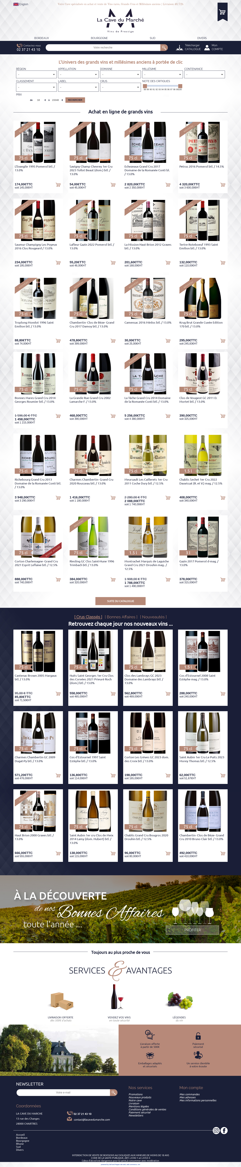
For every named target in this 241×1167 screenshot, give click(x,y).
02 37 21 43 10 (82, 1113)
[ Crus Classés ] (88, 617)
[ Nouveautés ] (153, 617)
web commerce (132, 1164)
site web (123, 1164)
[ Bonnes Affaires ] (121, 617)
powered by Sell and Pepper (110, 1164)
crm (139, 1164)
